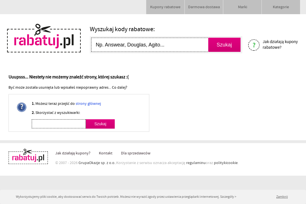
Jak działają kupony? (72, 153)
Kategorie (281, 7)
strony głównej (88, 103)
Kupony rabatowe (165, 7)
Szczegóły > (228, 197)
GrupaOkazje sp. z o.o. (96, 162)
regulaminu (196, 162)
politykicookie (226, 162)
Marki (242, 7)
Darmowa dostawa (204, 7)
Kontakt (105, 153)
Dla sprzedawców (135, 153)
